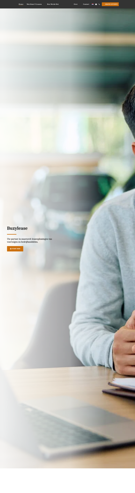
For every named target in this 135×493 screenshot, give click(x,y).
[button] (30, 4)
